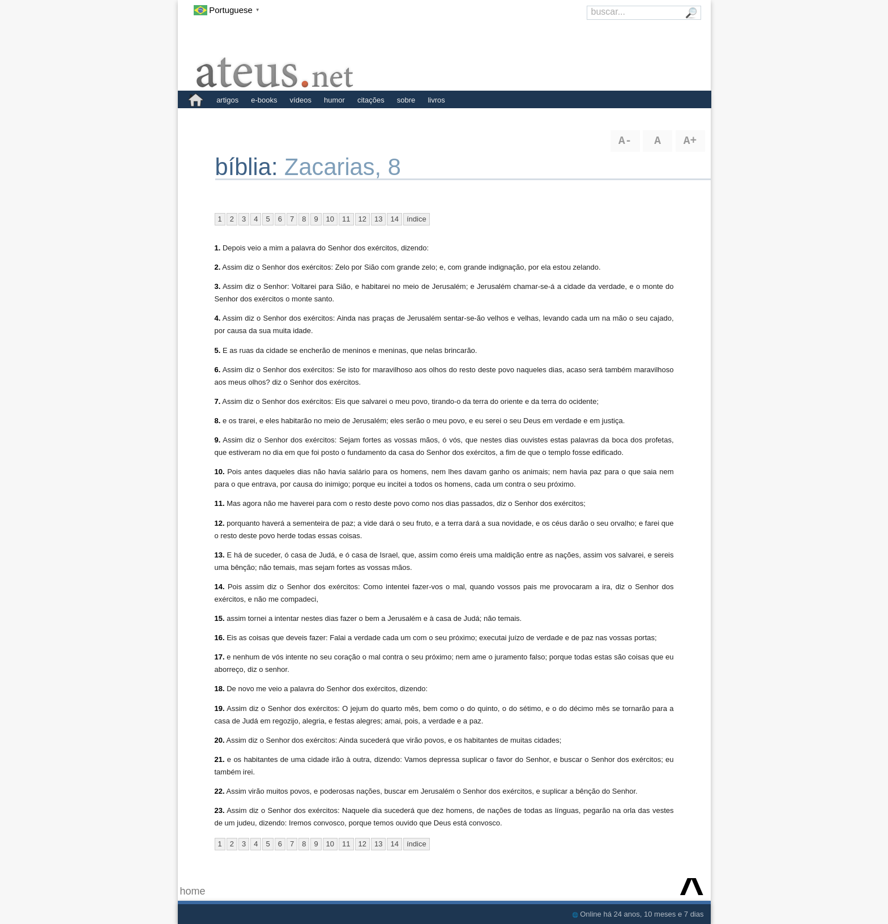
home (193, 891)
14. (220, 586)
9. (218, 440)
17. (220, 657)
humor (334, 100)
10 (330, 219)
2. (218, 267)
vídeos (300, 100)
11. (220, 503)
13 (378, 219)
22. (220, 791)
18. (220, 688)
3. (218, 286)
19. (220, 708)
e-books (264, 100)
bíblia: (250, 167)
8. (218, 420)
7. (218, 401)
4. (218, 318)
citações (371, 100)
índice (416, 219)
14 (394, 219)
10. (220, 471)
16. (220, 637)
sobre (406, 100)
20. (220, 740)
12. (220, 523)
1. (218, 248)
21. (220, 759)
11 (346, 219)
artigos (227, 100)
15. (220, 618)
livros (436, 100)
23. (220, 810)
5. (218, 350)
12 (362, 219)
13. (220, 555)
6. (218, 369)
